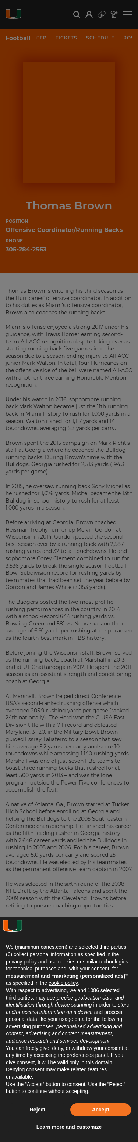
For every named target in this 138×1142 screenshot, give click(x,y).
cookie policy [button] (63, 983)
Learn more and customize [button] (69, 1127)
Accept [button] (100, 1110)
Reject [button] (37, 1110)
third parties (19, 998)
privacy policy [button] (21, 962)
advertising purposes (29, 1026)
